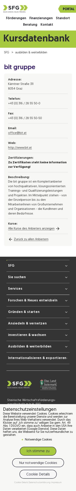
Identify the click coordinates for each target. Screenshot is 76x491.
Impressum (56, 483)
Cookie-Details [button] (21, 483)
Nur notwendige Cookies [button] (38, 463)
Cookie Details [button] (38, 475)
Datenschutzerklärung (40, 483)
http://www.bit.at (20, 147)
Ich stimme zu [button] (38, 451)
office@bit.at (17, 133)
